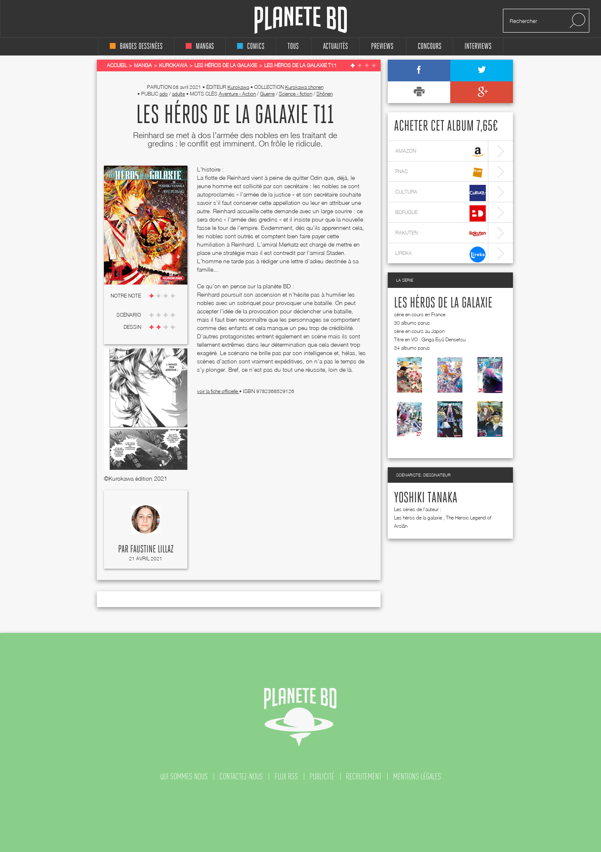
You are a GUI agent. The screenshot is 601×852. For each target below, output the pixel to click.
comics (251, 46)
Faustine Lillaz (152, 549)
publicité (322, 776)
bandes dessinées (136, 46)
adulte (178, 94)
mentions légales (417, 776)
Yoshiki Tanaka (425, 498)
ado (163, 94)
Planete (301, 20)
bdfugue (440, 213)
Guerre (267, 94)
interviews (478, 46)
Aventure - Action (237, 94)
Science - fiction (295, 94)
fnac (440, 172)
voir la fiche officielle (218, 391)
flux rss (286, 776)
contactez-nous (241, 776)
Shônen (324, 94)
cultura (440, 193)
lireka (440, 254)
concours (430, 46)
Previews (382, 46)
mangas (200, 46)
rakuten (440, 234)
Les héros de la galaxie (443, 303)
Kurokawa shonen (304, 87)
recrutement (363, 776)
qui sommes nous (184, 776)
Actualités (335, 46)
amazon (440, 152)
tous (293, 46)
